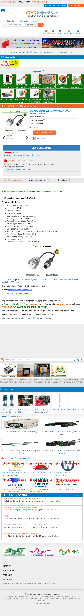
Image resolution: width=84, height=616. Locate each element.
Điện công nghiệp (17, 52)
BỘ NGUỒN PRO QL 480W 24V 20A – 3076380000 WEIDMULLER (7, 86)
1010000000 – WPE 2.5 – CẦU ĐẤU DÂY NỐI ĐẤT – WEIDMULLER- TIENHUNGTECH (59, 381)
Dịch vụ (60, 32)
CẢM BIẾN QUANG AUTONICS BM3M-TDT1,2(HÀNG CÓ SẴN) (61, 452)
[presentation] (76, 360)
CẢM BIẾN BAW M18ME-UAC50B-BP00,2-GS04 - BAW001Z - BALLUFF (51, 52)
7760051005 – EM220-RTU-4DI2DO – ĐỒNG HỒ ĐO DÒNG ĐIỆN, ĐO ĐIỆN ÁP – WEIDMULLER (42, 381)
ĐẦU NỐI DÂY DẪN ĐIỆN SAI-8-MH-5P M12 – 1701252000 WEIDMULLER (49, 101)
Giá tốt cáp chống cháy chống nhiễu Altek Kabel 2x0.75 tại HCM (25, 498)
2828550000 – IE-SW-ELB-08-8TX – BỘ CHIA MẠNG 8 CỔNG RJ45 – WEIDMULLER (25, 381)
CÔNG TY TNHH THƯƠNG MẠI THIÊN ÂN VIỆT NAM (14, 474)
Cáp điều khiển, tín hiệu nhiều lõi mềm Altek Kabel (20, 533)
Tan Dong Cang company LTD (40, 473)
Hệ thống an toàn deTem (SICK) (35, 86)
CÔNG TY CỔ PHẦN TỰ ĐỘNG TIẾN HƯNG (22, 155)
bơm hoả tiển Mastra (59, 409)
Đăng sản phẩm (75, 5)
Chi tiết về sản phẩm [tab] (12, 180)
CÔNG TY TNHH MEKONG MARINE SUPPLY (39, 490)
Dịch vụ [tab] (34, 21)
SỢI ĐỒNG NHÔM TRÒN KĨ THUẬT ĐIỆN (48, 86)
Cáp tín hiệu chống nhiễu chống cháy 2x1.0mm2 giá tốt (22, 507)
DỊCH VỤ (7, 580)
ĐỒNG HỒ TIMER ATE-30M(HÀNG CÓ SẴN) (21, 432)
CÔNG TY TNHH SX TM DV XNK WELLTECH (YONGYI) (14, 490)
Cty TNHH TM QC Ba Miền (65, 489)
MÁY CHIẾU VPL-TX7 (76, 409)
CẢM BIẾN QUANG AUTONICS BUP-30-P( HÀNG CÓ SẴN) (61, 433)
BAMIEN (7, 566)
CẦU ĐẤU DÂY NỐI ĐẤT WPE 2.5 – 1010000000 (76, 86)
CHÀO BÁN (8, 570)
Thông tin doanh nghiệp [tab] (38, 180)
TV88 (6, 516)
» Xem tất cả (76, 495)
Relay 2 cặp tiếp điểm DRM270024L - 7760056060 (21, 101)
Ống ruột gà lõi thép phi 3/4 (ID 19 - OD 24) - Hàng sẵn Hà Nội (24, 525)
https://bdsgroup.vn (39, 606)
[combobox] (37, 24)
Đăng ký (62, 5)
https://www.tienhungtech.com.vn (17, 170)
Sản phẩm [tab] (10, 21)
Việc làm (46, 32)
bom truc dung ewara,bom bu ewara (8, 411)
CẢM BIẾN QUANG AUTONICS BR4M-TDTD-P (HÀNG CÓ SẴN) (21, 452)
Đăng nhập (50, 5)
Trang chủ (5, 52)
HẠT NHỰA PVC (7, 99)
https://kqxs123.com (53, 606)
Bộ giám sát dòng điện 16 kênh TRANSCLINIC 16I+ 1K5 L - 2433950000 (21, 86)
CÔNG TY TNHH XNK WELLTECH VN (63, 474)
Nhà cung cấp (69, 32)
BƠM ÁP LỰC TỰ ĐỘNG (24, 411)
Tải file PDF (39, 138)
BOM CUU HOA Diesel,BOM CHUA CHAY (41, 411)
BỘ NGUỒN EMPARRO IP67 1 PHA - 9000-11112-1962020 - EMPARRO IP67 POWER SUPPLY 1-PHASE (8, 381)
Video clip (78, 32)
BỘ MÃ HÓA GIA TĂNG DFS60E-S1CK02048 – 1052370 (35, 101)
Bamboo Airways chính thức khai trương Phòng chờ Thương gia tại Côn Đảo (30, 583)
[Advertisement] (41, 340)
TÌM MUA (7, 575)
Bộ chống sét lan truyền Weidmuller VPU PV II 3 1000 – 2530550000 (63, 86)
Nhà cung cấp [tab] (23, 21)
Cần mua (53, 32)
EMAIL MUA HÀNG (44, 133)
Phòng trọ (27, 606)
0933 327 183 (13, 293)
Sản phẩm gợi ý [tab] (63, 180)
